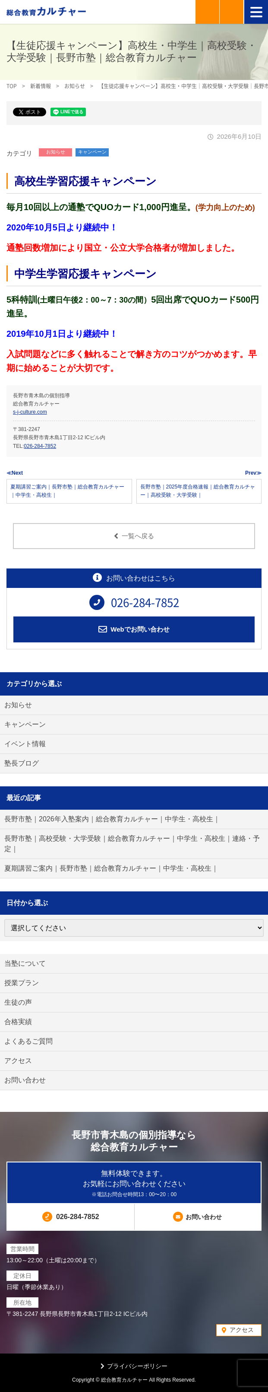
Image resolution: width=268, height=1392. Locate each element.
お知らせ (55, 151)
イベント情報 (25, 743)
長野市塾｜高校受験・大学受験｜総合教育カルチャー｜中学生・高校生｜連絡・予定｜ (132, 843)
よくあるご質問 (28, 1041)
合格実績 (18, 1021)
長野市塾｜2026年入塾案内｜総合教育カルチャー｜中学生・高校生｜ (112, 819)
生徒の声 (18, 1002)
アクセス (18, 1060)
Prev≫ (253, 473)
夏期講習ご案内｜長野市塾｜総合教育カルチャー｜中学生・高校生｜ (111, 868)
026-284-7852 (40, 446)
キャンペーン (92, 151)
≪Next (14, 473)
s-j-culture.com (30, 412)
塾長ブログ (21, 763)
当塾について (25, 963)
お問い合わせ (25, 1080)
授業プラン (21, 983)
